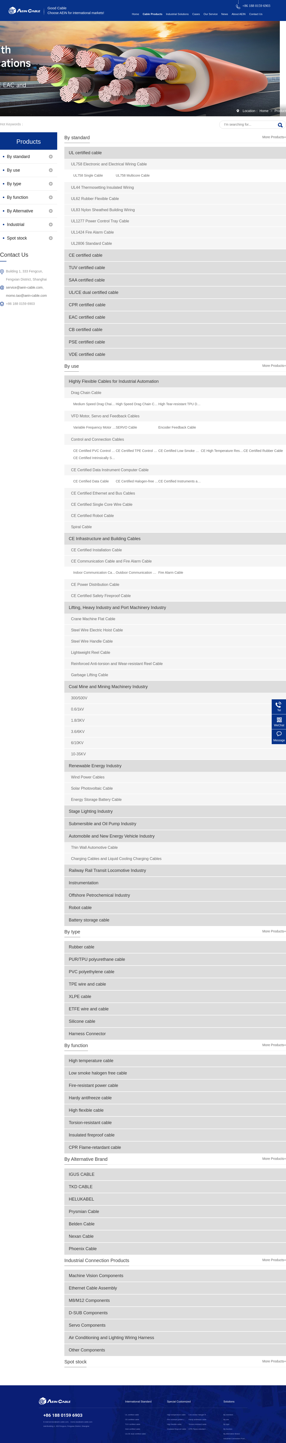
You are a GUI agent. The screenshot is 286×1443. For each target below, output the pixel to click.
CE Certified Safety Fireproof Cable (101, 596)
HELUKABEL (81, 1199)
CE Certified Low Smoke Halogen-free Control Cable (179, 451)
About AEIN (238, 14)
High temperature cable (91, 1060)
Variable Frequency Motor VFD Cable (94, 427)
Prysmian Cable (84, 1211)
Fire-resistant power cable (93, 1085)
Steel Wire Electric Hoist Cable (97, 630)
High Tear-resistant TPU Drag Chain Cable (179, 404)
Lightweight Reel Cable (90, 652)
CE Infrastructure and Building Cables (105, 538)
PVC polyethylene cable (91, 971)
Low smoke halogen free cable (98, 1073)
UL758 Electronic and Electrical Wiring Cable (109, 164)
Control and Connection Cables (97, 439)
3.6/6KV (78, 732)
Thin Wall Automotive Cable (94, 847)
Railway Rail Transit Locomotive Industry (107, 870)
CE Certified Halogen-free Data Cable (137, 481)
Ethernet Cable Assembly (93, 1288)
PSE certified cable (87, 342)
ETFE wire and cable (89, 1009)
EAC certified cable (87, 317)
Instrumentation (83, 882)
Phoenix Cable (83, 1248)
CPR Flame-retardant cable (95, 1147)
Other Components (87, 1350)
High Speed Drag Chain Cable (137, 404)
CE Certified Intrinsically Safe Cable (94, 458)
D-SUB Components (88, 1312)
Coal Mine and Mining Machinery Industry (108, 686)
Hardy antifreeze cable (90, 1097)
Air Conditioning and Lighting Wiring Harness (111, 1337)
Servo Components (87, 1325)
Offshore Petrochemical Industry (99, 895)
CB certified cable (85, 329)
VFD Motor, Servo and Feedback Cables (105, 416)
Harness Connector (87, 1033)
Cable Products (153, 14)
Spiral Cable (81, 527)
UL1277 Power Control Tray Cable (100, 221)
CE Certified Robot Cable (92, 516)
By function (76, 1045)
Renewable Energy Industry (95, 765)
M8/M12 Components (89, 1300)
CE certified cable (85, 255)
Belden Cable (82, 1224)
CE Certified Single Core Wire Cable (102, 504)
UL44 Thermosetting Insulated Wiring (102, 187)
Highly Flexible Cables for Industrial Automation (114, 381)
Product (280, 111)
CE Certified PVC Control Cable (94, 451)
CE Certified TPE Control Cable (137, 451)
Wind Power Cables (88, 777)
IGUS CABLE (82, 1174)
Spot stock (75, 1361)
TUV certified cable (87, 267)
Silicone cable (82, 1021)
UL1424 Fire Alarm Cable (92, 232)
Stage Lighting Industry (91, 811)
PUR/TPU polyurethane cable (97, 959)
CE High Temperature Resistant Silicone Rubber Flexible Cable (222, 451)
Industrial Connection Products (96, 1260)
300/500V (79, 698)
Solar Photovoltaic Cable (92, 788)
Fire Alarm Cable (170, 572)
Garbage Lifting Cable (89, 675)
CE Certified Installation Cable (96, 550)
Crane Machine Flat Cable (93, 619)
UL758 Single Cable (88, 175)
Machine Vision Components (96, 1275)
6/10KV (77, 743)
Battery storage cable (89, 920)
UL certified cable (85, 152)
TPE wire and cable (87, 984)
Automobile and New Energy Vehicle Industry (112, 836)
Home (135, 14)
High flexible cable (86, 1110)
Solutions (229, 1401)
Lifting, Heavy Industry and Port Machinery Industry (117, 607)
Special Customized (179, 1401)
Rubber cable (81, 947)
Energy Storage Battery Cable (96, 800)
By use (71, 366)
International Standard (138, 1401)
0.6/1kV (77, 709)
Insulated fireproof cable (92, 1135)
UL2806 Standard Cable (91, 243)
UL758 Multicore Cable (133, 175)
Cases (196, 14)
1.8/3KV (78, 720)
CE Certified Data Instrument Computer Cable (109, 470)
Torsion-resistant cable (90, 1122)
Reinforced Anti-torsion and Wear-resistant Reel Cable (117, 664)
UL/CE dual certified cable (93, 292)
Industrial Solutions (177, 14)
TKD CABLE (81, 1186)
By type (72, 931)
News (224, 14)
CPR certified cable (87, 304)
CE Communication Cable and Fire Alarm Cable (111, 561)
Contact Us (255, 14)
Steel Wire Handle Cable (92, 641)
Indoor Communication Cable (94, 572)
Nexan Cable (81, 1236)
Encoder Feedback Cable (177, 427)
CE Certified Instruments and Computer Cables (179, 481)
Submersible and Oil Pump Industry (102, 823)
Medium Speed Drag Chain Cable (94, 404)
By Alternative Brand (85, 1159)
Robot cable (80, 907)
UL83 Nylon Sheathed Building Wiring (103, 210)
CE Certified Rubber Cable (263, 451)
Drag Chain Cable (86, 393)
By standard (77, 137)
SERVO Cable (126, 427)
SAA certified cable (87, 280)
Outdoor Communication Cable (137, 572)
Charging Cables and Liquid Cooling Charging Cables (116, 859)
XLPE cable (80, 996)
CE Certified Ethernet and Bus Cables (103, 493)
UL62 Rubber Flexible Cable (95, 199)
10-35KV (78, 754)
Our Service (211, 14)
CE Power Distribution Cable (95, 585)
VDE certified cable (87, 354)
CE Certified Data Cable (91, 481)
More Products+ (274, 137)
